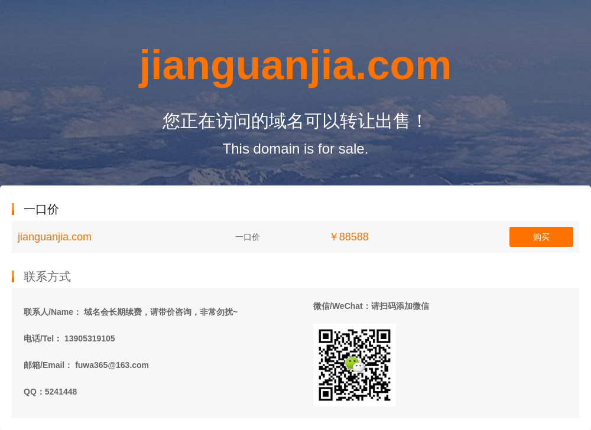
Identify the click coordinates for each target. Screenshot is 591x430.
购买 (541, 237)
